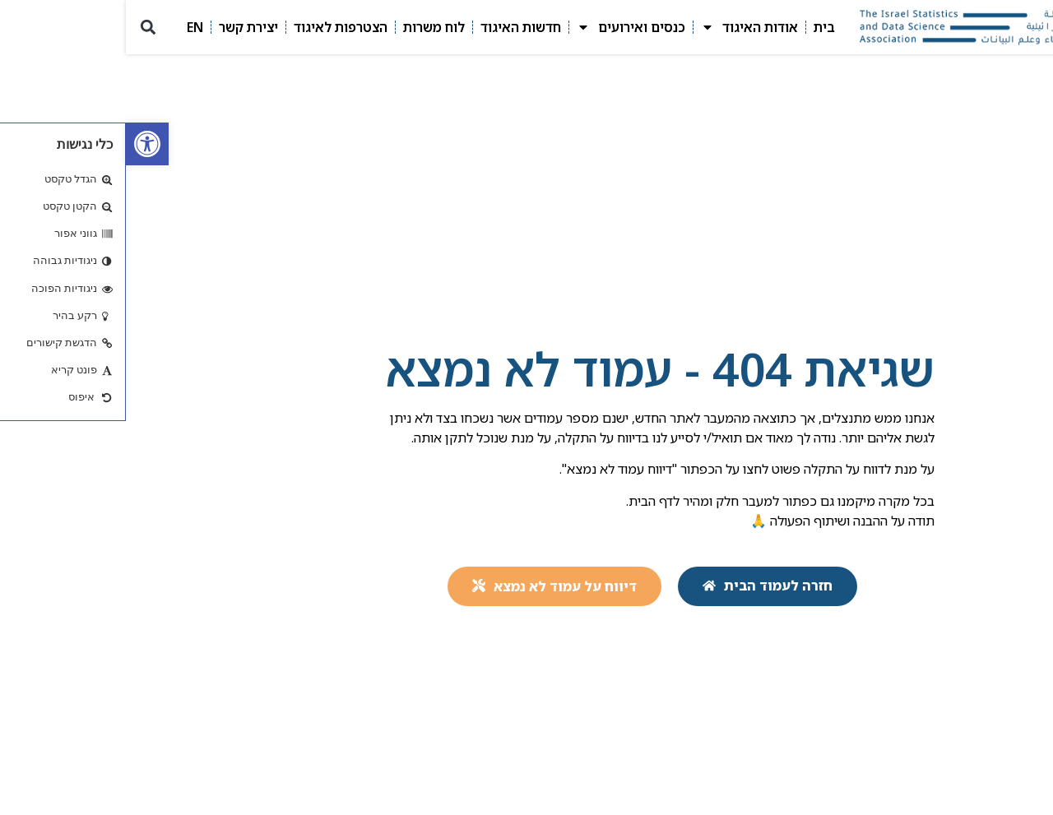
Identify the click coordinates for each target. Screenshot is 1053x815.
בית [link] (698, 27)
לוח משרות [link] (308, 27)
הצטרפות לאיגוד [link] (215, 27)
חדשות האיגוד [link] (395, 27)
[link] (21, 144)
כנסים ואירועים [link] (505, 27)
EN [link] (69, 27)
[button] (21, 27)
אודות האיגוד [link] (623, 27)
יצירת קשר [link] (122, 27)
